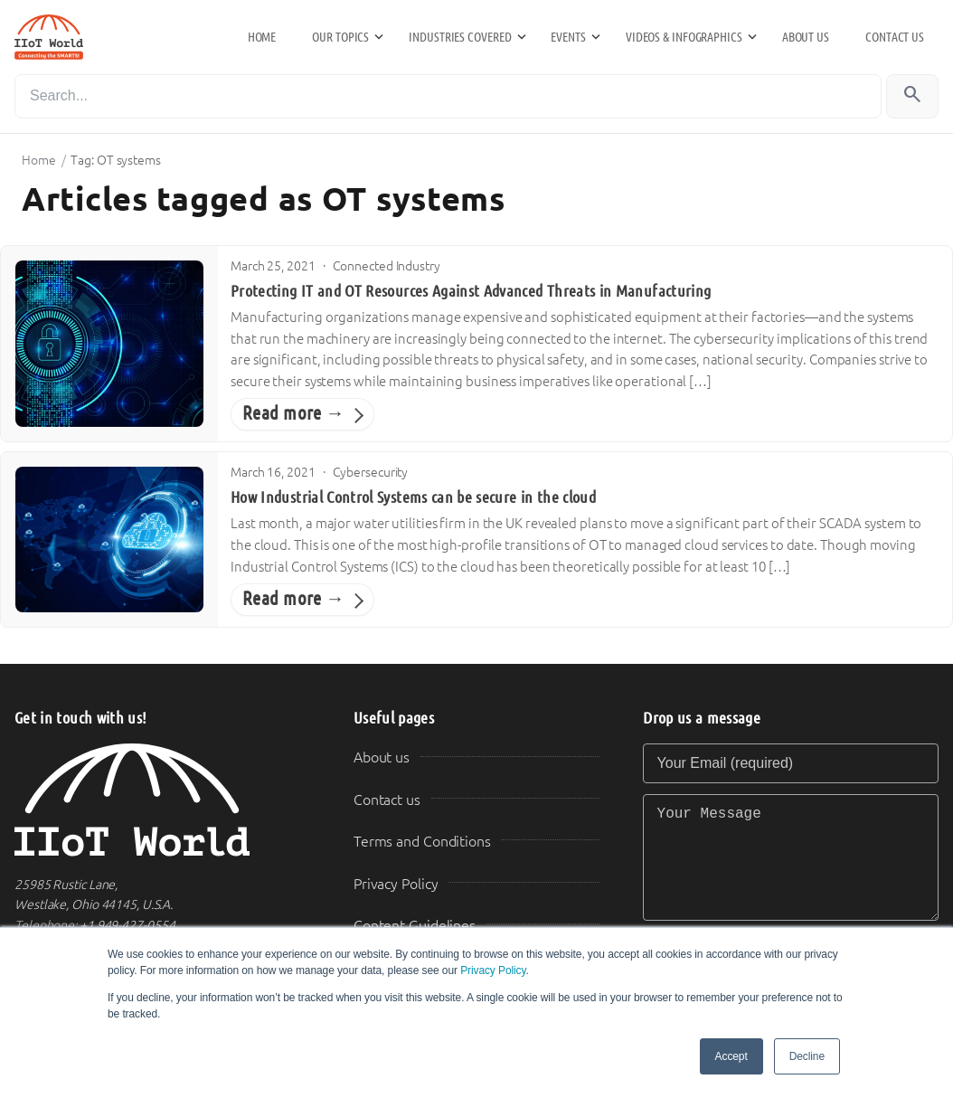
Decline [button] (807, 1056)
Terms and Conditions (422, 841)
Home (262, 37)
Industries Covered (460, 37)
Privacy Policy (492, 970)
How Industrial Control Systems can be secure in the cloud (413, 497)
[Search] (448, 96)
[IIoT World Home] (162, 800)
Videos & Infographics (684, 37)
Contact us (894, 37)
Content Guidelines (415, 925)
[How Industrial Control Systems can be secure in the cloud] (109, 539)
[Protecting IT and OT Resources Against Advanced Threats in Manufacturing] (109, 343)
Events (568, 37)
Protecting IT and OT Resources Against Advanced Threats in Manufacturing (471, 291)
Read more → (293, 413)
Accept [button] (731, 1056)
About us (805, 37)
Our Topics (340, 37)
